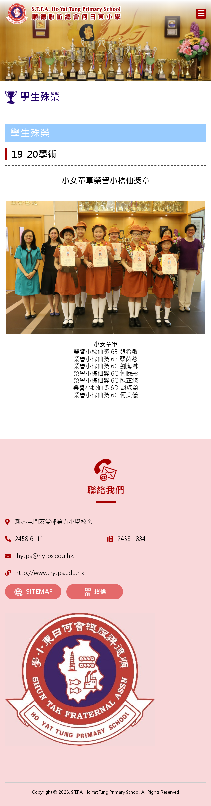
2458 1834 (131, 539)
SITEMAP (33, 592)
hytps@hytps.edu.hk (39, 556)
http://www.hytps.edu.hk (44, 573)
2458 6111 (29, 539)
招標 (95, 592)
